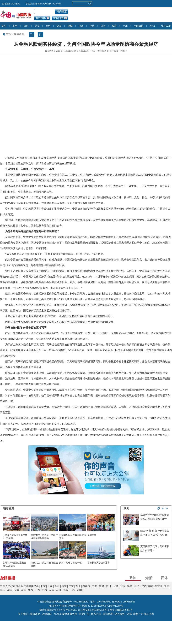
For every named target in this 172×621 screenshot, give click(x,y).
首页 (8, 34)
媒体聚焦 (19, 34)
